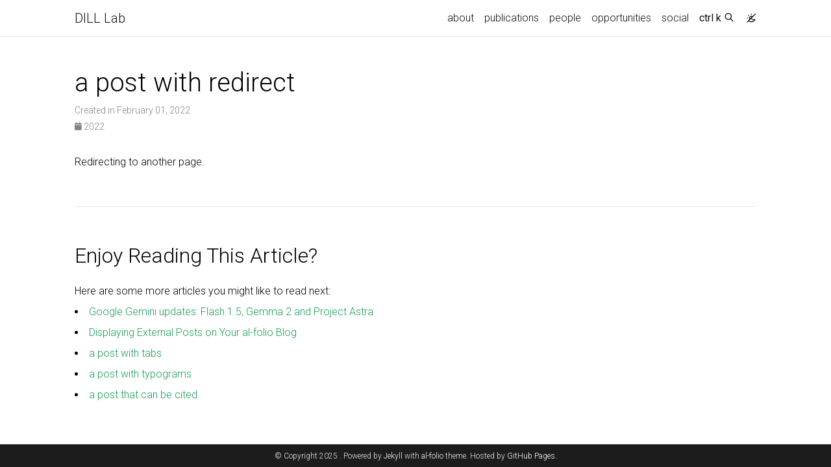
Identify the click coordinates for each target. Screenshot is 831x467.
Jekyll (393, 456)
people (565, 18)
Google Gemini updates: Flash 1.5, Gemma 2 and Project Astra (231, 311)
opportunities (621, 18)
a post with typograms (140, 374)
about (460, 18)
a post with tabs (125, 353)
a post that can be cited (143, 395)
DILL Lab (100, 18)
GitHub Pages (531, 456)
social (675, 18)
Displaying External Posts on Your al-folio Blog (193, 332)
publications (511, 18)
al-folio (432, 456)
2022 (90, 126)
